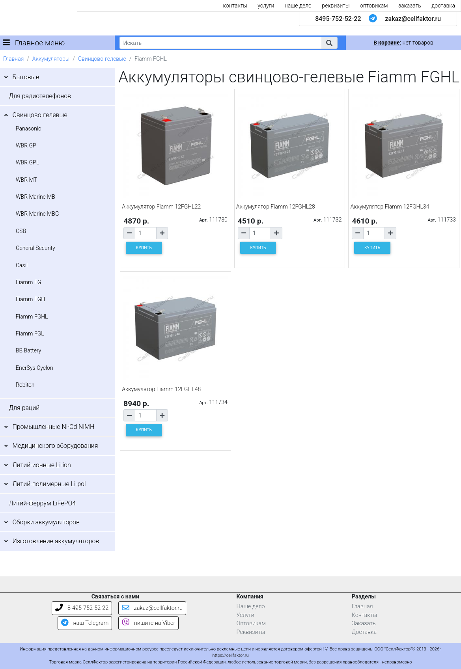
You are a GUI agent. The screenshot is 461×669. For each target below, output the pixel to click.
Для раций (24, 408)
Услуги (245, 615)
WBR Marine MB (35, 197)
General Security (35, 248)
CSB (21, 231)
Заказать (364, 623)
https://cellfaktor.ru (230, 655)
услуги (266, 5)
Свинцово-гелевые (102, 59)
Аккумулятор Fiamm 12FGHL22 (161, 206)
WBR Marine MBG (37, 214)
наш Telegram (84, 623)
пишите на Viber (148, 623)
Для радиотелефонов (40, 96)
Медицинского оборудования (55, 445)
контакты (235, 5)
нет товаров (403, 42)
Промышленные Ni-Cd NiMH (53, 426)
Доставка (364, 632)
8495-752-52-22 (338, 18)
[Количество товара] (146, 233)
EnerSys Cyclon (34, 368)
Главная (13, 59)
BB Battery (28, 350)
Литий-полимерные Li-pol (49, 484)
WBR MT (26, 180)
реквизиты (335, 5)
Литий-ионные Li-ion (41, 465)
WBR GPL (27, 162)
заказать (409, 5)
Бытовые (25, 77)
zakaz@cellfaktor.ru (413, 18)
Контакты (364, 615)
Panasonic (28, 128)
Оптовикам (251, 623)
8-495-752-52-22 (81, 608)
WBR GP (26, 145)
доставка (443, 5)
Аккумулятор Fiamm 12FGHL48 (161, 389)
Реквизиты (251, 632)
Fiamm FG (28, 282)
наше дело (298, 5)
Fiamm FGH (30, 299)
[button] (329, 43)
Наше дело (251, 606)
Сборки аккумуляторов (46, 522)
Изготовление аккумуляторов (55, 541)
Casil (22, 265)
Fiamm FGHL (32, 316)
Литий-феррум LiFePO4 (42, 503)
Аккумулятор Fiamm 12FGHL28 (275, 206)
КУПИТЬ (144, 247)
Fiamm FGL (30, 333)
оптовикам (374, 5)
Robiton (25, 385)
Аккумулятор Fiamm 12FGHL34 (389, 206)
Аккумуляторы (50, 59)
